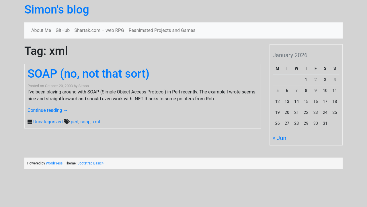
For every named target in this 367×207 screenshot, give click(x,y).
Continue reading (48, 110)
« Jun (279, 138)
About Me (41, 30)
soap (86, 121)
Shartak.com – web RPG (99, 30)
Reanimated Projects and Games (162, 30)
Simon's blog (56, 9)
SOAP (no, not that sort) (88, 73)
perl (75, 121)
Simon (84, 86)
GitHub (63, 30)
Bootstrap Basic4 (90, 163)
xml (96, 121)
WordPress (54, 163)
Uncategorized (48, 121)
